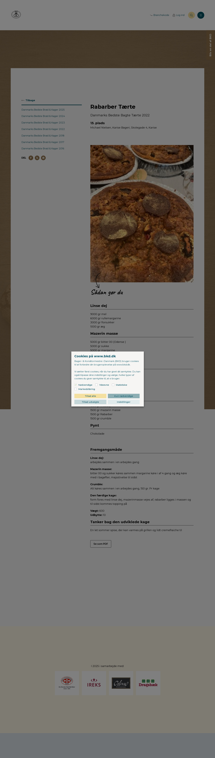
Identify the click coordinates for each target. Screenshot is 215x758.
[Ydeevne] (96, 385)
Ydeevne (104, 384)
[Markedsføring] (75, 389)
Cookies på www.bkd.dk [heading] (95, 356)
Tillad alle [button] (90, 396)
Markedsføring (86, 389)
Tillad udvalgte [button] (90, 402)
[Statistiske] (113, 385)
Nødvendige (85, 384)
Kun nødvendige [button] (123, 396)
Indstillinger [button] (123, 402)
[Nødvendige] (75, 385)
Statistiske (121, 384)
